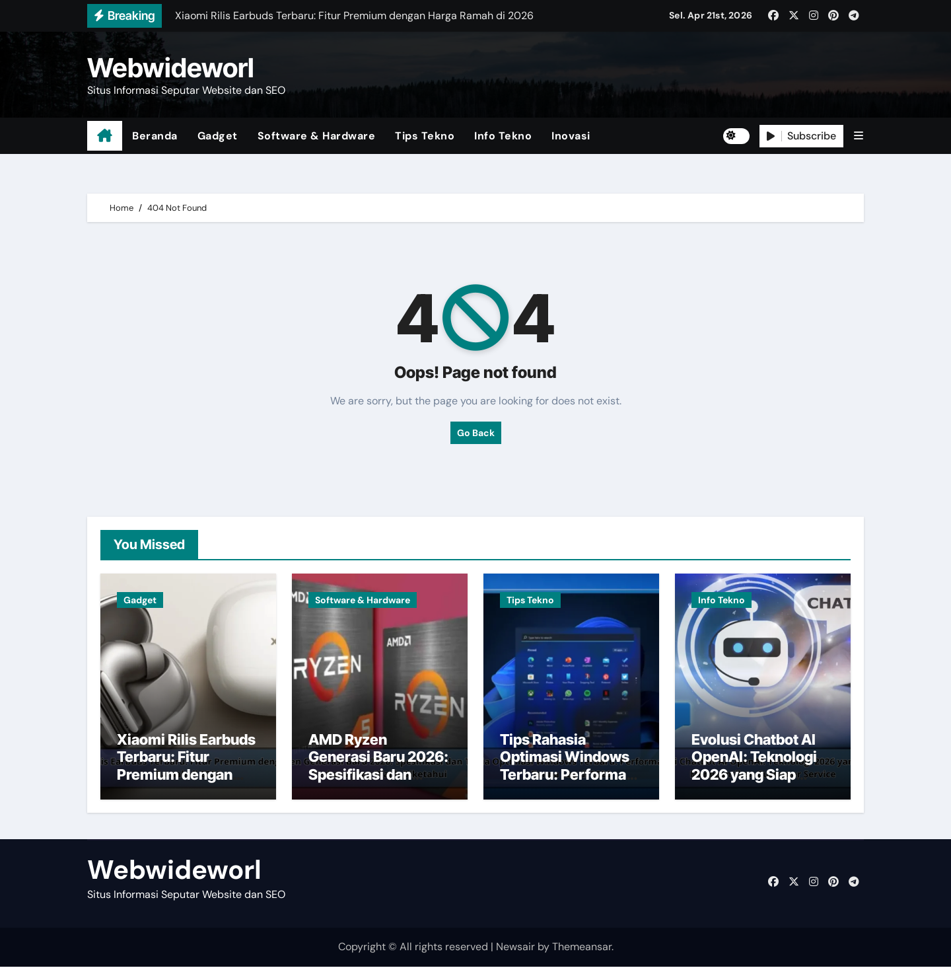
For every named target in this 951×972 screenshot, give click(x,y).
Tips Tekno (424, 136)
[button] (858, 136)
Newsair (515, 952)
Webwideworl (170, 68)
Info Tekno (503, 136)
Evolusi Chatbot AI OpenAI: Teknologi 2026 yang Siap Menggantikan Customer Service (754, 779)
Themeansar (582, 952)
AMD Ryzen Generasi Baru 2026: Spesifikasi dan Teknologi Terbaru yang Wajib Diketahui (379, 779)
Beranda (155, 136)
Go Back (476, 433)
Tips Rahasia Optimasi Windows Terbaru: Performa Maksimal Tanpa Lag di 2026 (568, 779)
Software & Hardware (317, 136)
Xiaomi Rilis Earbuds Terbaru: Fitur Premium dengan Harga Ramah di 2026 (186, 779)
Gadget (217, 136)
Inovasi (570, 136)
